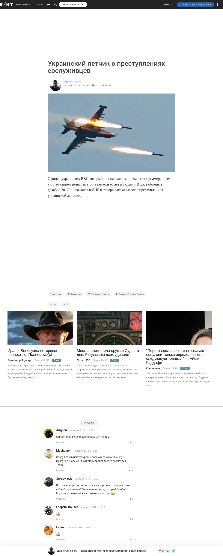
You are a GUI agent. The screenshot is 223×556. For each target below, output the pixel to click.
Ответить (60, 442)
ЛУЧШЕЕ (38, 4)
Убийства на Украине (98, 294)
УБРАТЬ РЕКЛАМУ (73, 4)
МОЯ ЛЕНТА (23, 4)
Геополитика (55, 294)
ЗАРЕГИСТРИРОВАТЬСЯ (195, 4)
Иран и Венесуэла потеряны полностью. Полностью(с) (32, 353)
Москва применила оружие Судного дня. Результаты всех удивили (108, 353)
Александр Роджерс (19, 360)
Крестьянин (153, 368)
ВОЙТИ (168, 4)
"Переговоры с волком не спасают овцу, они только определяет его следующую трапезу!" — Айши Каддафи (176, 357)
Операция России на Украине (130, 294)
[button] (217, 4)
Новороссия (74, 294)
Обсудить (89, 422)
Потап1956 (83, 360)
